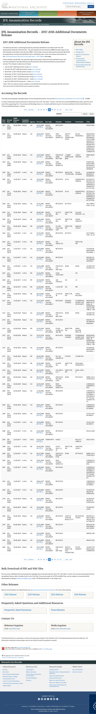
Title (88, 122)
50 (55, 110)
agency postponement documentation (43, 590)
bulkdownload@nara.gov (24, 578)
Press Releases (58, 610)
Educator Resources (48, 13)
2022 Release (57, 594)
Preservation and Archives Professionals (33, 675)
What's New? (77, 667)
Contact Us (90, 3)
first (25, 110)
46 (44, 110)
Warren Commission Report (82, 55)
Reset (91, 114)
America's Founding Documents (86, 13)
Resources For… (32, 667)
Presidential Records (9, 679)
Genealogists (30, 669)
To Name (68, 122)
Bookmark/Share (80, 3)
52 (60, 110)
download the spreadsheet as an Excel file (68, 99)
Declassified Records (55, 678)
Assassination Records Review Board (83, 65)
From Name (79, 122)
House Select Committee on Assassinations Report (83, 60)
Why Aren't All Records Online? (58, 682)
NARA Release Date (16, 120)
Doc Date (40, 122)
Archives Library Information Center (13, 683)
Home (4, 24)
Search (91, 6)
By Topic (5, 669)
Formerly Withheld (25, 121)
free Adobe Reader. (23, 647)
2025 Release (10, 594)
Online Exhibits (7, 685)
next (66, 110)
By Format (6, 672)
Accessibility (32, 706)
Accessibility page (47, 649)
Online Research (9, 667)
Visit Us (67, 13)
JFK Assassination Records (29, 24)
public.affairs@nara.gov (63, 629)
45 (41, 110)
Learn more (79, 710)
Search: (58, 114)
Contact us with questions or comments (13, 657)
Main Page (79, 50)
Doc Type (48, 122)
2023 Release (34, 594)
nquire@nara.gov (14, 629)
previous (31, 110)
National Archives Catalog (10, 676)
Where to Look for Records (57, 680)
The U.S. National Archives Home (24, 5)
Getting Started (53, 669)
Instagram (45, 699)
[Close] (94, 696)
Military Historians (31, 672)
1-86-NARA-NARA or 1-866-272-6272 (48, 711)
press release (33, 67)
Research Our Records (9, 13)
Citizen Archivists (68, 3)
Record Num (9, 121)
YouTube (51, 699)
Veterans (28, 680)
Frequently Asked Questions (17, 610)
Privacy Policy (41, 706)
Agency (32, 122)
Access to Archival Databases (11, 681)
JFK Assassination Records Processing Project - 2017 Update (25, 56)
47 (46, 110)
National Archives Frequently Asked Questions (59, 672)
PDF (38, 127)
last (70, 110)
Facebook (39, 699)
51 (58, 110)
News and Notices (78, 669)
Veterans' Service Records (28, 13)
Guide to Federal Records (56, 676)
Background (80, 52)
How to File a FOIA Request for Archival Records (58, 685)
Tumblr (48, 699)
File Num (59, 122)
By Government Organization (11, 674)
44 (38, 110)
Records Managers (31, 678)
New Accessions (77, 672)
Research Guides (55, 667)
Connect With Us (48, 696)
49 (52, 110)
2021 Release (80, 594)
